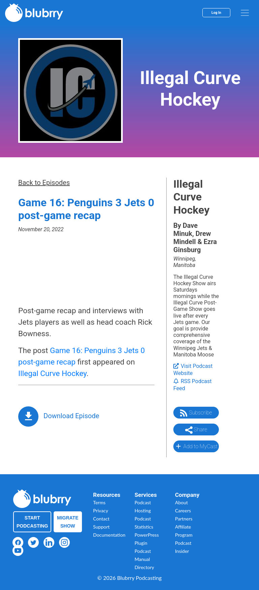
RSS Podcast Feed (192, 385)
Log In (216, 12)
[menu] (245, 12)
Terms (99, 502)
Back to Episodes (44, 183)
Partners (184, 518)
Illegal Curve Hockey (52, 373)
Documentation (109, 535)
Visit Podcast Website (192, 369)
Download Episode (71, 416)
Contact (101, 518)
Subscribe (196, 413)
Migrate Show (68, 522)
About (181, 502)
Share (196, 430)
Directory (144, 567)
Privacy (100, 510)
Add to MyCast (196, 446)
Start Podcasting (32, 522)
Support (101, 527)
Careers (183, 510)
